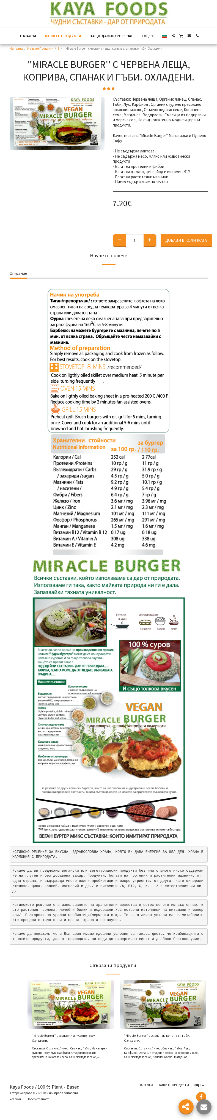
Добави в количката (186, 240)
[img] (71, 1004)
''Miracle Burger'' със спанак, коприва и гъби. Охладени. (158, 1039)
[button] (173, 35)
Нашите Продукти (40, 48)
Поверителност (38, 1101)
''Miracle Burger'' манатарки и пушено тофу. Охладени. (70, 1039)
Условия (15, 1101)
